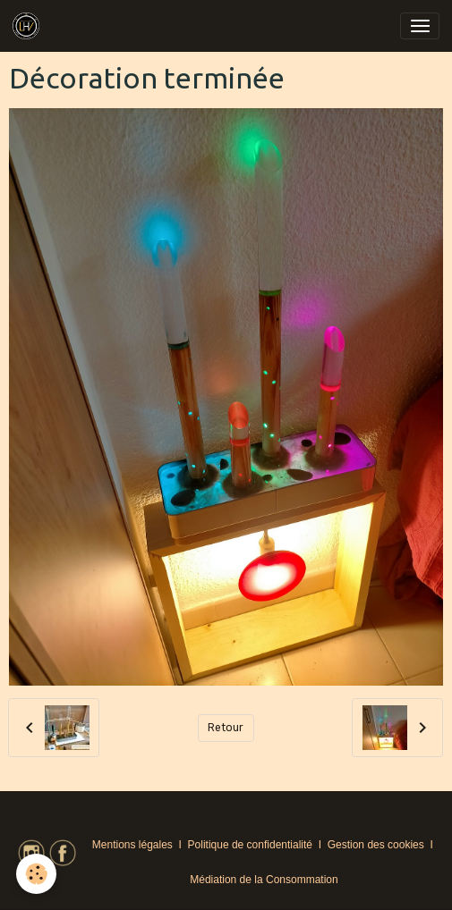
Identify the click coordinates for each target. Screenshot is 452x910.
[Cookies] (36, 874)
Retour (225, 727)
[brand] (29, 26)
